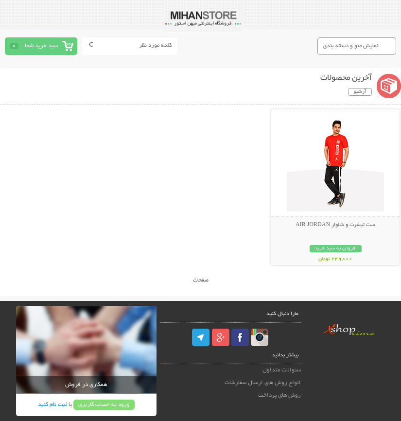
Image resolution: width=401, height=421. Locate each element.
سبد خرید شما (41, 46)
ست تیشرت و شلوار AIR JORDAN (335, 225)
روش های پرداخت (279, 395)
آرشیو (359, 92)
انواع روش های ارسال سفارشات (263, 383)
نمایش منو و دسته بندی (351, 46)
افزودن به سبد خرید (335, 248)
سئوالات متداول (281, 370)
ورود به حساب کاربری (104, 405)
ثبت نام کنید (52, 405)
